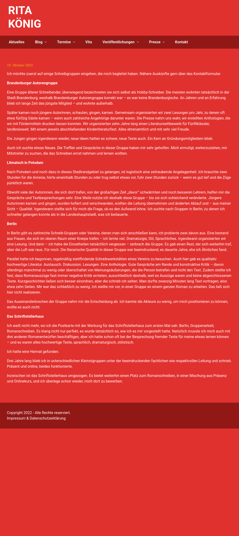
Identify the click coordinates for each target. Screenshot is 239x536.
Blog (39, 42)
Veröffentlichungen (118, 42)
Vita (88, 42)
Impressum (16, 418)
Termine (64, 42)
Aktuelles (16, 42)
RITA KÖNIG (24, 17)
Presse (154, 42)
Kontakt (181, 42)
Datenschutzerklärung (48, 418)
